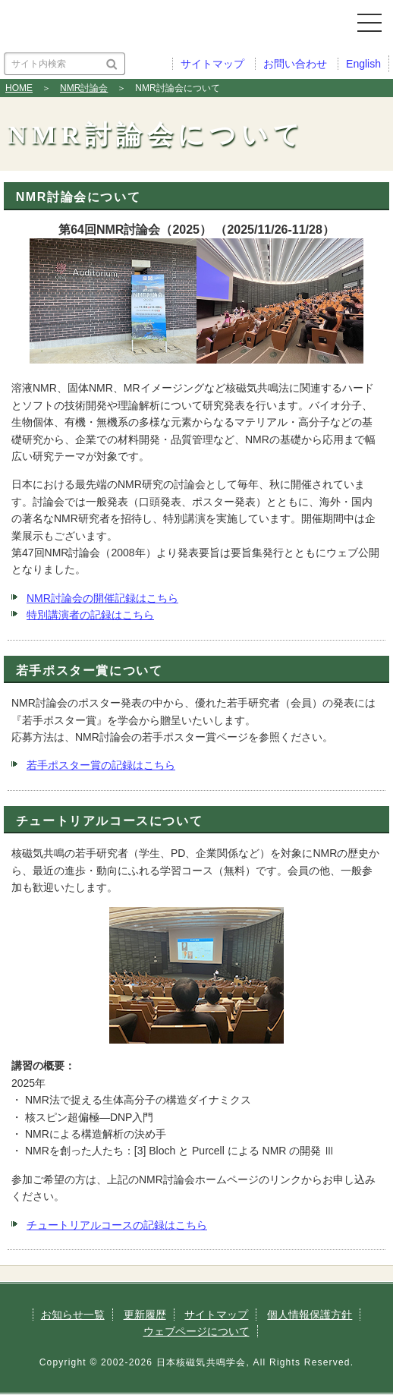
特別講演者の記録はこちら (90, 615)
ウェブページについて (196, 1331)
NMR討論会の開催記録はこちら (102, 598)
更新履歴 (145, 1314)
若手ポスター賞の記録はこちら (101, 765)
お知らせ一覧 (73, 1314)
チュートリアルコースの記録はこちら (117, 1225)
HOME (19, 88)
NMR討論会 (84, 88)
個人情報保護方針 (309, 1314)
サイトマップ (216, 1314)
